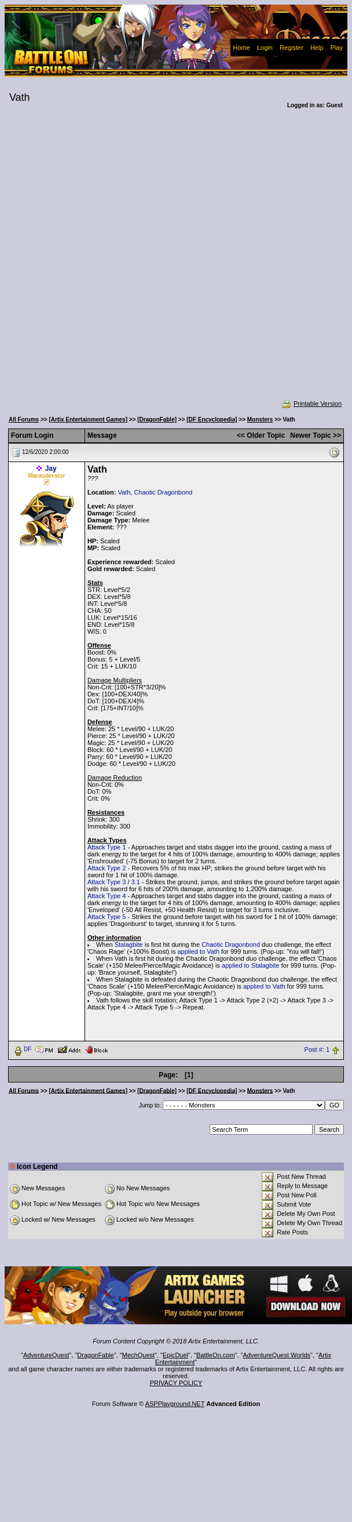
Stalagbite (129, 944)
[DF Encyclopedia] (211, 419)
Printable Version (311, 403)
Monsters (260, 419)
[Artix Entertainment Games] (88, 419)
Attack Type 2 (106, 867)
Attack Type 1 (106, 847)
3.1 (135, 881)
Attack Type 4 (106, 895)
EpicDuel (175, 1355)
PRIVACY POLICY (176, 1382)
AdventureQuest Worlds (277, 1355)
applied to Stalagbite (251, 965)
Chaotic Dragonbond (163, 492)
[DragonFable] (157, 419)
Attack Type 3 (106, 881)
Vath (124, 492)
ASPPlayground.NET (175, 1403)
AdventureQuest (46, 1355)
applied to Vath (198, 951)
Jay (51, 468)
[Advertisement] (135, 262)
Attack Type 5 (106, 916)
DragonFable (95, 1355)
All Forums (24, 419)
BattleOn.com (215, 1355)
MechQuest (138, 1355)
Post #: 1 (317, 1049)
